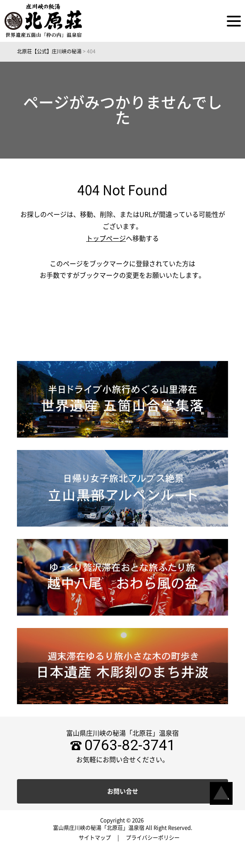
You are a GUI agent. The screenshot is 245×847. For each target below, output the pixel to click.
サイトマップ (95, 837)
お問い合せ (122, 791)
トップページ (106, 238)
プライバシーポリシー (153, 837)
